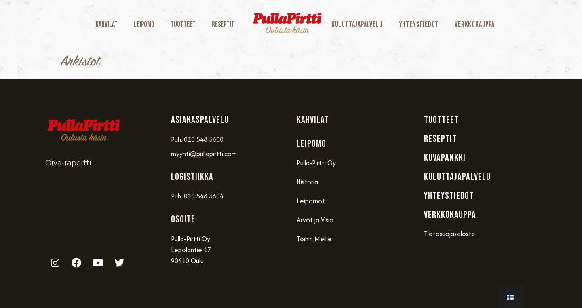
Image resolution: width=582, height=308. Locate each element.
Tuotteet (183, 24)
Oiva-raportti (68, 162)
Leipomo (144, 24)
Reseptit (223, 24)
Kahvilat (106, 24)
